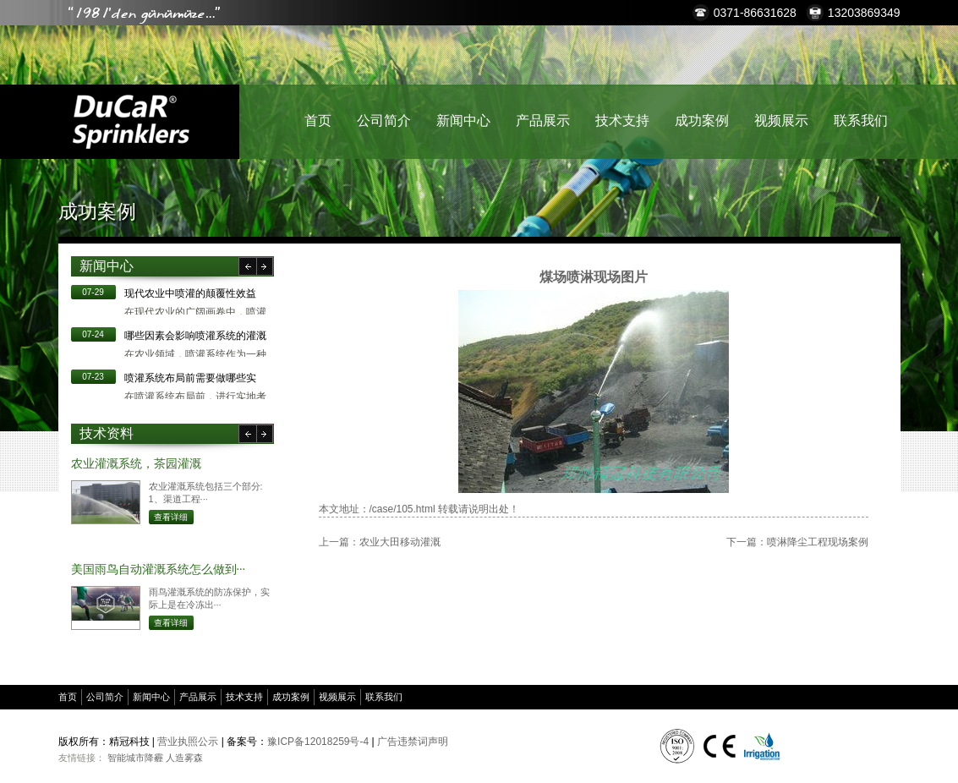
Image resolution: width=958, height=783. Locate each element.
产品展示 (543, 120)
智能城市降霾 (135, 758)
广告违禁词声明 (412, 741)
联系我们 (861, 120)
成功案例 (702, 120)
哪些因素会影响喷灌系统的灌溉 (195, 336)
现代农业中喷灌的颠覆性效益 (190, 293)
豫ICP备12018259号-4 (318, 741)
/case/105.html (402, 509)
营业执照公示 (187, 741)
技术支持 (622, 120)
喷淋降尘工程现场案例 (817, 542)
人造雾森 (184, 758)
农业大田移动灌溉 (400, 542)
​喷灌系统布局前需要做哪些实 (190, 378)
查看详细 (171, 517)
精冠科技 (130, 122)
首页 (317, 120)
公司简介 (384, 120)
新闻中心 (463, 120)
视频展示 (781, 120)
